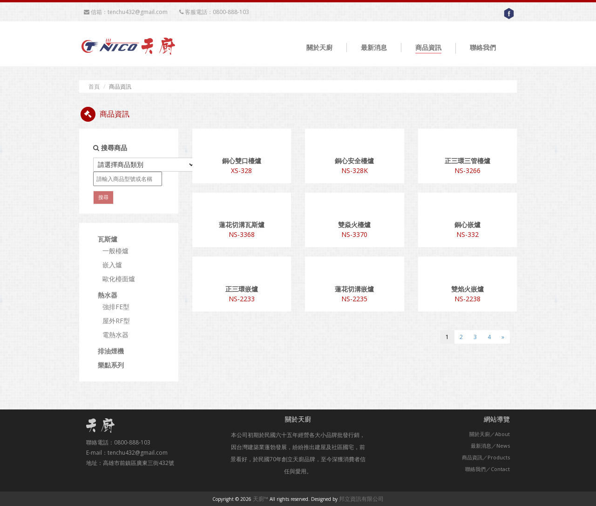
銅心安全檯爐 (354, 160)
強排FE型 (115, 306)
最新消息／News (490, 445)
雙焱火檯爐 (354, 224)
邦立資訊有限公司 (361, 499)
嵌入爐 (112, 264)
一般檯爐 (115, 250)
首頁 (94, 86)
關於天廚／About (489, 433)
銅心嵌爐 (467, 224)
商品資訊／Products (486, 457)
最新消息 (374, 47)
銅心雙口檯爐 (241, 160)
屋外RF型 (116, 320)
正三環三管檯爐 (467, 160)
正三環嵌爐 (241, 288)
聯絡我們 (483, 47)
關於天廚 (319, 47)
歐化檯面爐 (118, 278)
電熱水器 (115, 334)
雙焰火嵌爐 (467, 288)
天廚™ (260, 499)
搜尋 (103, 197)
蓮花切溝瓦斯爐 (241, 224)
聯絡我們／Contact (487, 468)
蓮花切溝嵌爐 (354, 288)
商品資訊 (428, 47)
